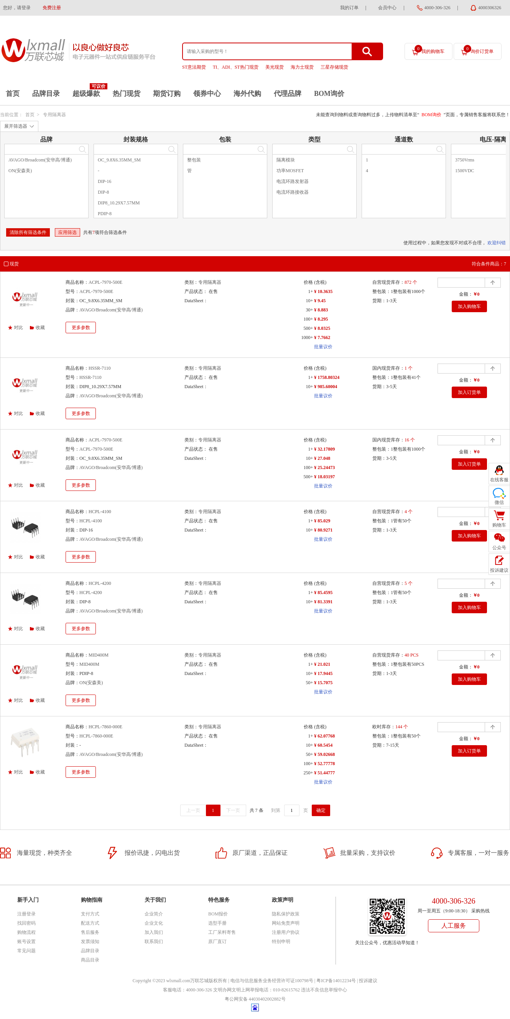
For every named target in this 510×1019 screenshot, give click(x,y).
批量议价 (323, 346)
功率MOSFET (290, 170)
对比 (18, 327)
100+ (308, 319)
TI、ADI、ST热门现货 (235, 67)
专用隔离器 (54, 114)
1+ (310, 291)
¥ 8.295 (321, 319)
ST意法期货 (194, 67)
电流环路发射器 (292, 181)
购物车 (499, 525)
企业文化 (154, 923)
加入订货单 (469, 392)
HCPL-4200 (100, 583)
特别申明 (281, 941)
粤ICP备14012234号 (336, 980)
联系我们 (154, 941)
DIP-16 (104, 181)
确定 (321, 810)
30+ (309, 310)
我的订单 (349, 7)
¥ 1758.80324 (326, 377)
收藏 (40, 327)
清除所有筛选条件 (28, 232)
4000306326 (489, 7)
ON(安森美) (20, 170)
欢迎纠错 (496, 242)
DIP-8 (103, 192)
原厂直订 (217, 941)
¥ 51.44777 (324, 772)
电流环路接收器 (292, 192)
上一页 (193, 810)
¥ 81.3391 (323, 601)
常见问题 (26, 950)
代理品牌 (287, 93)
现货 (14, 264)
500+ (308, 328)
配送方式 (90, 923)
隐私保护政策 (285, 914)
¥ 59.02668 (324, 754)
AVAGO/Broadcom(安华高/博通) (40, 160)
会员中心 (387, 7)
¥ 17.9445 (323, 673)
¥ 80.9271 (323, 530)
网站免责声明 (285, 923)
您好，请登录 (17, 7)
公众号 (499, 547)
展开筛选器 (15, 126)
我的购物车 (429, 49)
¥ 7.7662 (322, 337)
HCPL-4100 (100, 511)
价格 (308, 282)
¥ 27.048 (322, 458)
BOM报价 (218, 914)
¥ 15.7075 (323, 682)
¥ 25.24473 (324, 467)
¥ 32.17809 (324, 449)
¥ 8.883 (321, 310)
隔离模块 (285, 160)
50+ (309, 682)
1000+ (307, 337)
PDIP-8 (105, 213)
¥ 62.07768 (324, 736)
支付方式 (90, 914)
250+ (308, 772)
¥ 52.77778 (324, 763)
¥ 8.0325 (322, 328)
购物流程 (26, 932)
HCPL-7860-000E (105, 726)
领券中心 (207, 93)
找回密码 (26, 923)
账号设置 (26, 941)
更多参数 (81, 327)
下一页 (233, 810)
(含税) (320, 282)
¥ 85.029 (322, 520)
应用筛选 (67, 232)
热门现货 (126, 93)
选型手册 (217, 923)
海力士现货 (302, 67)
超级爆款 (86, 93)
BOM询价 (329, 93)
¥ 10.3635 (323, 291)
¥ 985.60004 (325, 386)
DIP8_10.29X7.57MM (119, 203)
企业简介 (154, 914)
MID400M (99, 655)
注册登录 (26, 914)
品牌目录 (46, 93)
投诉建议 (368, 980)
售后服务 (90, 932)
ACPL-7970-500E (105, 282)
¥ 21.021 (322, 664)
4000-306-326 (437, 7)
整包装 (194, 160)
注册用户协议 (285, 932)
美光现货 (274, 67)
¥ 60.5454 (323, 745)
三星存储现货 (334, 67)
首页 (13, 93)
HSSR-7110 (100, 368)
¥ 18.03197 (324, 476)
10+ (309, 300)
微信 (499, 502)
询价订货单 (479, 49)
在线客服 (499, 479)
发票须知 (90, 941)
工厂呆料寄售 (222, 932)
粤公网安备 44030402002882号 (255, 999)
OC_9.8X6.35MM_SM (119, 160)
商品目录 (90, 960)
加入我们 (154, 932)
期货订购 (167, 93)
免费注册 (52, 7)
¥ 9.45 (320, 300)
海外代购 (247, 93)
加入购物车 (469, 306)
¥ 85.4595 (323, 592)
